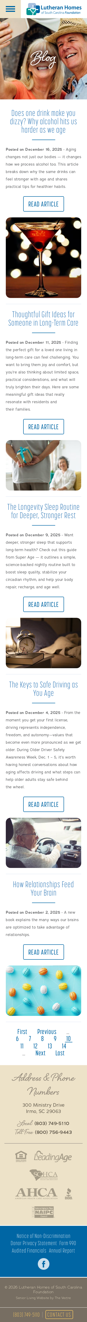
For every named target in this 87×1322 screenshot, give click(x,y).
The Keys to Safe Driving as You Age (43, 688)
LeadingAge (53, 1156)
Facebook (43, 1264)
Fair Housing (21, 1156)
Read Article (43, 204)
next (40, 1052)
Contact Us (59, 1314)
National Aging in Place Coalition (43, 1212)
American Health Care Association (36, 1193)
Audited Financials (29, 1250)
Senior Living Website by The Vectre (43, 1298)
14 (64, 1045)
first (22, 1031)
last (60, 1052)
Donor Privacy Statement (34, 1243)
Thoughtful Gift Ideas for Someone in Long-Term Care (43, 318)
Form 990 (67, 1243)
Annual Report (62, 1250)
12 (35, 1045)
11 (22, 1045)
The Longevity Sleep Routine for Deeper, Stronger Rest (43, 511)
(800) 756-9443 (53, 1132)
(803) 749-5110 (26, 1314)
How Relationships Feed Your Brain (43, 888)
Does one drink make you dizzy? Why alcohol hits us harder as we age (43, 121)
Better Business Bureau (69, 1193)
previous (47, 1031)
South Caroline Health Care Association (43, 1175)
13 (50, 1045)
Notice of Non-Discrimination (44, 1236)
